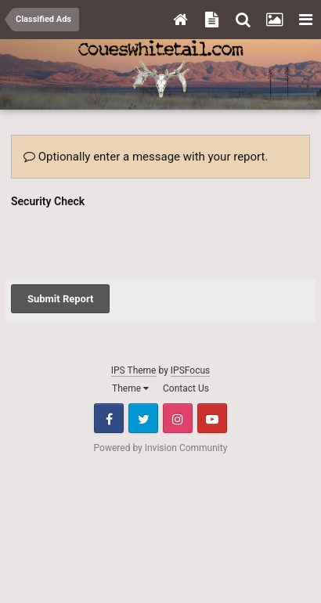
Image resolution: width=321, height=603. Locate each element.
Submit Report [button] (60, 238)
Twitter (143, 357)
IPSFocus (190, 309)
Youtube (212, 357)
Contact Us (186, 327)
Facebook (109, 357)
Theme (130, 327)
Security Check (48, 201)
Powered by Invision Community (161, 386)
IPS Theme (134, 309)
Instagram (178, 357)
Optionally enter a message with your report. (145, 157)
